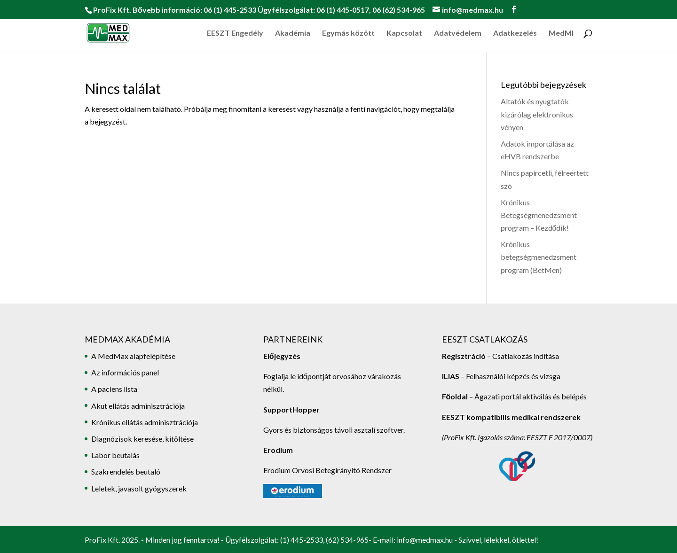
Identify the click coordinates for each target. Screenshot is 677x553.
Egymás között (348, 33)
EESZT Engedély (235, 33)
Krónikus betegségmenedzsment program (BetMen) (538, 257)
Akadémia (292, 33)
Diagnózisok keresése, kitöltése (142, 438)
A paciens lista (114, 388)
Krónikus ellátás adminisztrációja (144, 422)
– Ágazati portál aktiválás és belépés (514, 396)
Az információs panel (125, 372)
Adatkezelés (515, 33)
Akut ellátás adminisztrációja (138, 405)
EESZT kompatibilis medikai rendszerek (511, 417)
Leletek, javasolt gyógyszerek (139, 488)
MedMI (561, 33)
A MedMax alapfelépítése (133, 355)
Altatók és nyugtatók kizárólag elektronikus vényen (537, 114)
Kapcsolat (404, 33)
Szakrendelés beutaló (125, 471)
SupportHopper (291, 409)
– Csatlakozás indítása (522, 355)
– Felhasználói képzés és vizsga (501, 376)
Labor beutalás (115, 455)
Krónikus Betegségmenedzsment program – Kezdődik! (539, 215)
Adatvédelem (457, 33)
